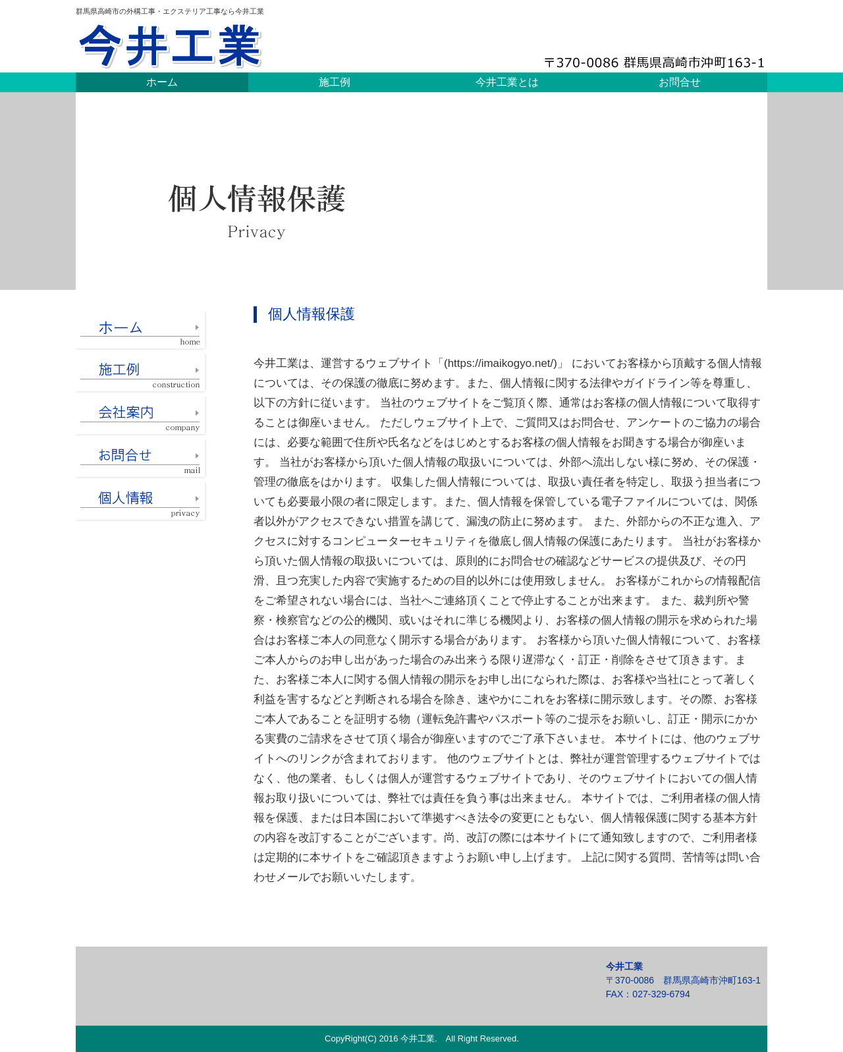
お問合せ (680, 82)
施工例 (334, 82)
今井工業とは (507, 82)
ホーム (162, 82)
